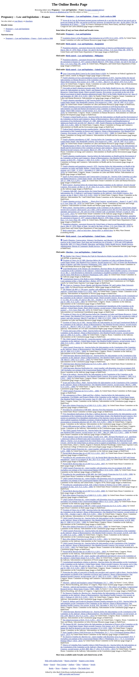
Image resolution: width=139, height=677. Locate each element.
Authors (71, 664)
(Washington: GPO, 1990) (98, 262)
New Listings (62, 664)
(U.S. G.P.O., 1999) (95, 479)
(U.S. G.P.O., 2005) (85, 364)
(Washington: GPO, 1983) (99, 272)
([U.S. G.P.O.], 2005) (97, 369)
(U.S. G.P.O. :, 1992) (98, 418)
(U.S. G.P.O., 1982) (99, 626)
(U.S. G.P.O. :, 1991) (98, 148)
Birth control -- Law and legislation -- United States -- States (89, 236)
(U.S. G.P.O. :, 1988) (98, 141)
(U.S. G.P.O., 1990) (98, 316)
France (8, 31)
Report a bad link (70, 661)
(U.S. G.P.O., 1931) (99, 211)
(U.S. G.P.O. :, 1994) (98, 324)
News (58, 668)
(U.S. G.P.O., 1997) (84, 453)
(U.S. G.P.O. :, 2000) (85, 526)
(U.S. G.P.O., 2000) (84, 491)
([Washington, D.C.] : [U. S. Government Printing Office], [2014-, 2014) (97, 639)
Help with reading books (53, 661)
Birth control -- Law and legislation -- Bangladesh (85, 44)
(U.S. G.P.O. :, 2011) (97, 595)
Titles (78, 664)
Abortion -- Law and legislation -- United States (84, 252)
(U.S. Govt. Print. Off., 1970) (97, 169)
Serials (93, 664)
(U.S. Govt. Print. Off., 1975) (97, 308)
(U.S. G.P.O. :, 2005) (98, 358)
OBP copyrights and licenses (69, 674)
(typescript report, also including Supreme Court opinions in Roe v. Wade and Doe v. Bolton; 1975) (97, 280)
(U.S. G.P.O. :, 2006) (98, 385)
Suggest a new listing (86, 661)
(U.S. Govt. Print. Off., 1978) (97, 110)
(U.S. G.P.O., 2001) (85, 405)
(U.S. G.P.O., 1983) (98, 299)
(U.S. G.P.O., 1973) (98, 81)
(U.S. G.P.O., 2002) (99, 410)
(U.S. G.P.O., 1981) (98, 92)
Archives (73, 668)
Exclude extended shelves (94, 10)
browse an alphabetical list (59, 12)
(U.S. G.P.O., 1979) (93, 38)
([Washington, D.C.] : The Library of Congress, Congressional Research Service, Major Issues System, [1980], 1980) (98, 588)
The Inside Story (84, 668)
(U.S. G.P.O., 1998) (95, 469)
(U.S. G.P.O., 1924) (96, 193)
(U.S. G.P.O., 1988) (98, 102)
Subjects (85, 664)
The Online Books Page (69, 4)
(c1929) (84, 74)
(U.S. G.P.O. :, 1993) (98, 158)
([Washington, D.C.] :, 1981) (88, 583)
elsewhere (29, 21)
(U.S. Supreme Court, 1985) (98, 440)
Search (52, 664)
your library (18, 21)
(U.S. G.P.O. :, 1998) (98, 179)
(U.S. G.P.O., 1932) (97, 186)
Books (51, 668)
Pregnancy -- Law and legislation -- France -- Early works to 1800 (29, 38)
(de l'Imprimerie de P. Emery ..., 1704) (98, 22)
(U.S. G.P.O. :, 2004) (98, 341)
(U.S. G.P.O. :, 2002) (84, 552)
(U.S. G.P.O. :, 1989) (98, 131)
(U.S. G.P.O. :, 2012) (98, 603)
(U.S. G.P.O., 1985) (99, 121)
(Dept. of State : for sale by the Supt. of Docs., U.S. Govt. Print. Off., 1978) (96, 49)
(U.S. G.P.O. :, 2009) (97, 397)
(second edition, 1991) (95, 256)
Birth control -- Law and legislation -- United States (85, 70)
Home (46, 664)
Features (65, 668)
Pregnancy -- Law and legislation (17, 29)
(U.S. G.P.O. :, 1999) (99, 431)
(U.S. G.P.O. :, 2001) (85, 539)
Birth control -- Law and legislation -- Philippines (84, 56)
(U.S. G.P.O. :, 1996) (97, 333)
